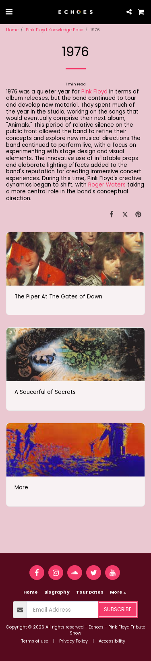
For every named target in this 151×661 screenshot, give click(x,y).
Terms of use (34, 641)
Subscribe (118, 609)
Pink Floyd (94, 91)
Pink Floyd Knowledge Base (54, 30)
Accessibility (112, 641)
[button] (9, 11)
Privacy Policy (73, 641)
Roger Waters (107, 185)
